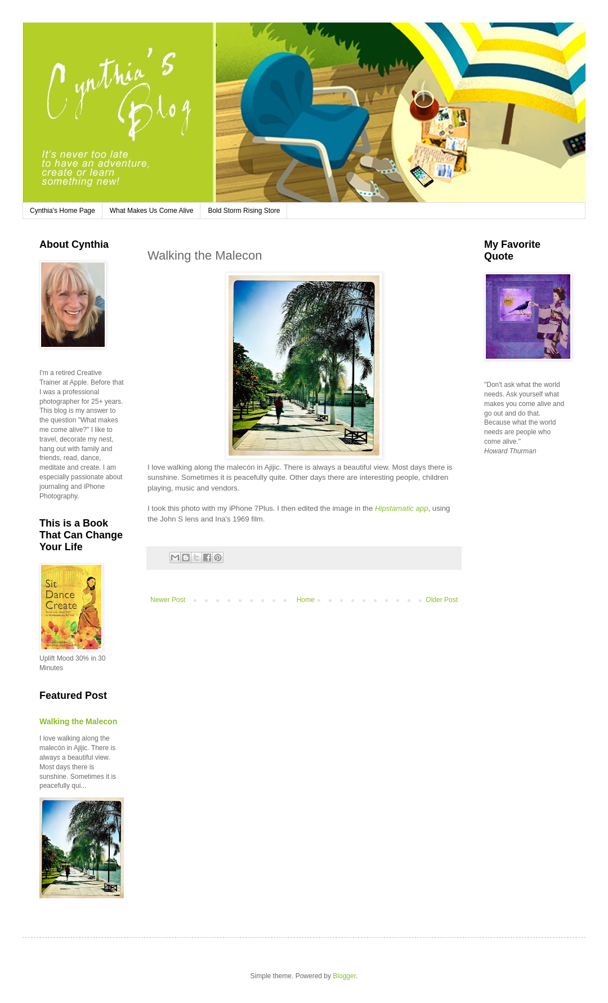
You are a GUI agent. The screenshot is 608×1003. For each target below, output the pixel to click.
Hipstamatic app (401, 508)
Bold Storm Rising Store (244, 211)
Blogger (344, 976)
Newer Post (167, 600)
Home (306, 600)
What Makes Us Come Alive (152, 211)
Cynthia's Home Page (62, 211)
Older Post (442, 600)
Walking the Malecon (78, 721)
